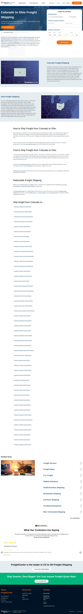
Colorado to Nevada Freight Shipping (22, 315)
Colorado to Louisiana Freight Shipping (22, 365)
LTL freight (24, 38)
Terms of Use (79, 611)
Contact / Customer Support (6, 601)
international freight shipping (28, 186)
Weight (71, 32)
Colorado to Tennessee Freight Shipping (23, 246)
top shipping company (10, 45)
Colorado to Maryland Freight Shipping (22, 355)
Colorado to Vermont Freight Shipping (22, 231)
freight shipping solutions (29, 37)
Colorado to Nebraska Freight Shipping (22, 320)
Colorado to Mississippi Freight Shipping (23, 335)
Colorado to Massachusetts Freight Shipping (24, 350)
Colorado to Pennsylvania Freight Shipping (23, 266)
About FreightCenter (5, 596)
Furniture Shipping (51, 500)
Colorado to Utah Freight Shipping (21, 236)
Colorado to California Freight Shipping (22, 424)
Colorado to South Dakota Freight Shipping (23, 251)
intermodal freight (17, 38)
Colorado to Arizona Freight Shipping (22, 434)
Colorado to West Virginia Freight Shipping (23, 216)
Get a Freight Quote (8, 27)
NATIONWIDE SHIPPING (8, 32)
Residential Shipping (52, 494)
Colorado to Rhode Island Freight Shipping (23, 261)
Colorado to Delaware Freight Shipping (22, 414)
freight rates (32, 43)
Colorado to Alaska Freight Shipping (22, 439)
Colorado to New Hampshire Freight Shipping (24, 310)
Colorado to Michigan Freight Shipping (22, 345)
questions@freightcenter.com (49, 605)
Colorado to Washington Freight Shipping (23, 221)
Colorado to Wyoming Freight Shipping (22, 206)
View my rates (64, 42)
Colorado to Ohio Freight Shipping (21, 281)
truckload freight (30, 38)
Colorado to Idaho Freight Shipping (22, 395)
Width (54, 32)
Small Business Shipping (53, 488)
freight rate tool (32, 192)
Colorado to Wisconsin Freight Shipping (23, 211)
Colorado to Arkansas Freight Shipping (22, 429)
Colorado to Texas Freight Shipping (22, 241)
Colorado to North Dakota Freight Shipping (23, 286)
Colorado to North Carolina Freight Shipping (24, 291)
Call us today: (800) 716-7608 (41, 7)
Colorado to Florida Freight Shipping (22, 409)
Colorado (32, 184)
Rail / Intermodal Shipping (54, 512)
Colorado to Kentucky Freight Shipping (22, 370)
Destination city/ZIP (69, 23)
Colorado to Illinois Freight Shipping (22, 390)
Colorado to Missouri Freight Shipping (22, 330)
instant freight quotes (19, 191)
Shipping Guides (25, 599)
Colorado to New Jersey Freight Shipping (23, 305)
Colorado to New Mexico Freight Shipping (23, 300)
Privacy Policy (72, 611)
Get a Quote (77, 2)
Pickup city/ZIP (51, 23)
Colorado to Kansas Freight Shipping (22, 375)
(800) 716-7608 (46, 593)
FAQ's (23, 597)
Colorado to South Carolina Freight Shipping (24, 256)
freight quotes (17, 42)
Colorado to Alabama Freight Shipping (22, 444)
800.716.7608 (42, 192)
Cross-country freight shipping (41, 569)
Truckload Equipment (52, 506)
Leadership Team (4, 598)
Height (59, 32)
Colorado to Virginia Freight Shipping (22, 226)
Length (49, 32)
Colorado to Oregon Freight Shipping (22, 271)
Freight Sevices (49, 463)
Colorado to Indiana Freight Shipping (22, 385)
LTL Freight (48, 475)
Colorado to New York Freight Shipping (22, 295)
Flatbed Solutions (50, 481)
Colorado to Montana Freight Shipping (22, 325)
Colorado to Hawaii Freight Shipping (22, 400)
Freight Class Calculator (27, 593)
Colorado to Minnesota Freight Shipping (23, 340)
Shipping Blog (25, 595)
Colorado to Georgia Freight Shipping (22, 405)
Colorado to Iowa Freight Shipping (21, 380)
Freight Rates (49, 469)
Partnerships (3, 600)
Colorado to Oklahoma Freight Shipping (23, 276)
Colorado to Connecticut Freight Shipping (23, 419)
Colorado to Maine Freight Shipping (22, 360)
